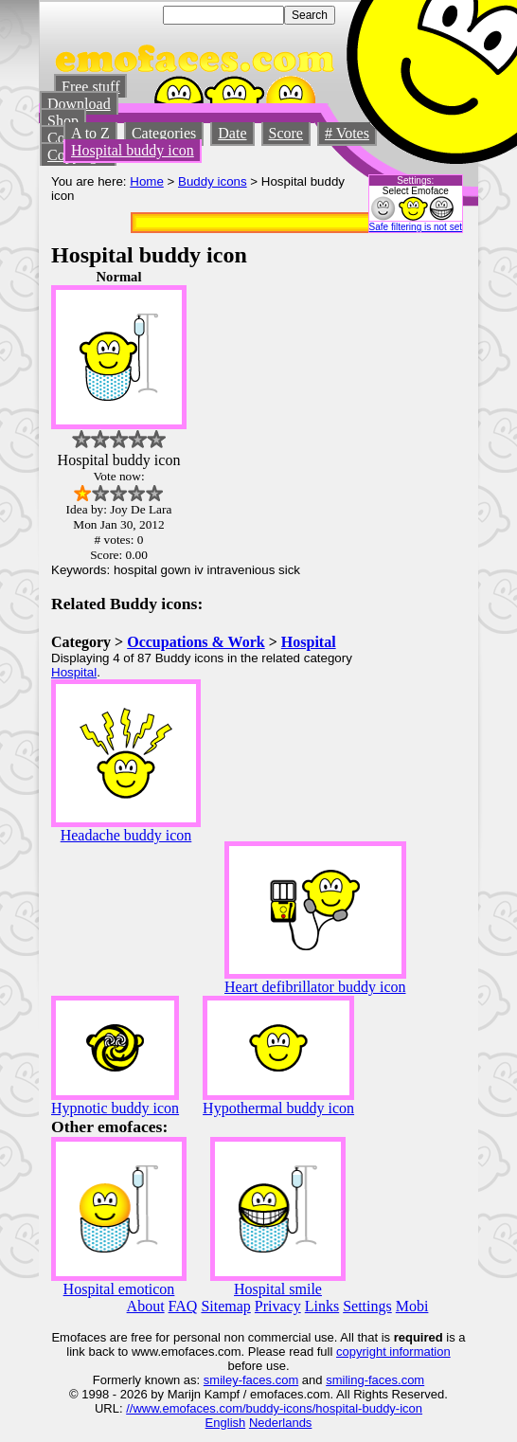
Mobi (412, 1306)
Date (232, 133)
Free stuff (90, 87)
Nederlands (280, 1422)
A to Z (90, 133)
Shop (63, 121)
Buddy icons (212, 181)
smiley (221, 1380)
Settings (367, 1306)
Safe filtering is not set (415, 227)
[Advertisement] (409, 553)
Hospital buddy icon (132, 150)
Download (79, 104)
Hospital (308, 642)
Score (286, 133)
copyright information (393, 1351)
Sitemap (225, 1306)
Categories (164, 133)
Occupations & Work (196, 642)
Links (322, 1306)
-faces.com (269, 1380)
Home (147, 181)
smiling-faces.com (375, 1380)
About (146, 1306)
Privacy (278, 1306)
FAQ (183, 1306)
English (225, 1422)
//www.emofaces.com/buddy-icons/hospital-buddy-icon (274, 1408)
